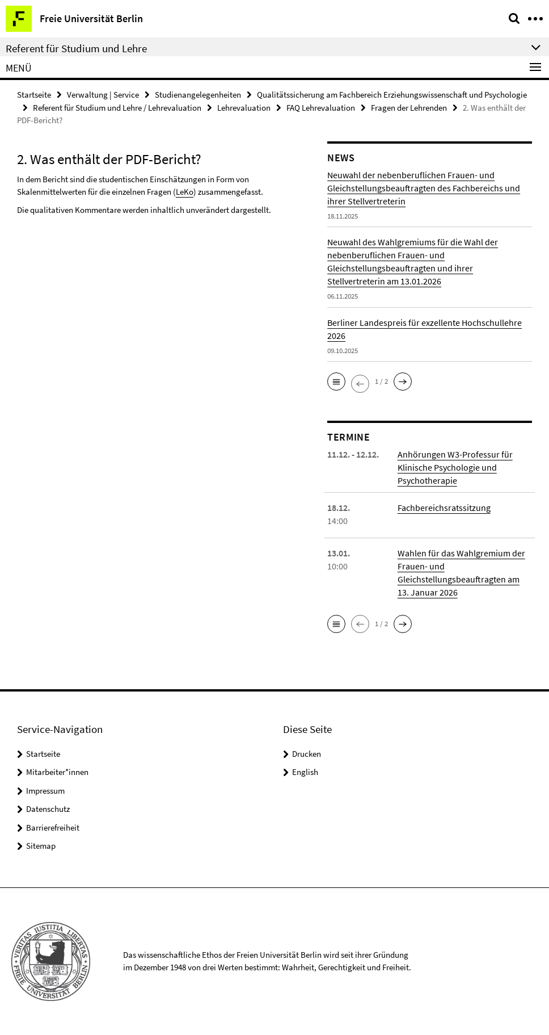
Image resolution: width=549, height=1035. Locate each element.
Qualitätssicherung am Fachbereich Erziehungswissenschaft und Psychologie (392, 94)
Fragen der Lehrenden (409, 107)
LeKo (184, 191)
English (305, 771)
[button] (336, 381)
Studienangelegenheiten (198, 94)
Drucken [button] (306, 753)
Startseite (34, 94)
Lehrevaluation (244, 107)
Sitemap (41, 845)
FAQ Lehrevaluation (320, 107)
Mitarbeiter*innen (57, 771)
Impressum (45, 790)
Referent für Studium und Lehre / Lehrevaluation (117, 107)
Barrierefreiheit (52, 827)
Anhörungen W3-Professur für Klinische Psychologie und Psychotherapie (455, 467)
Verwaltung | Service (103, 94)
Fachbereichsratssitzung (444, 507)
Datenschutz (48, 808)
